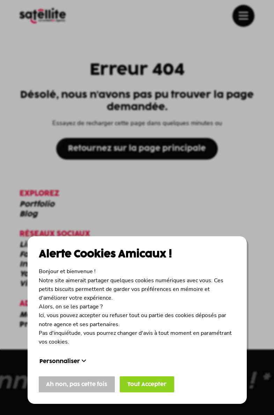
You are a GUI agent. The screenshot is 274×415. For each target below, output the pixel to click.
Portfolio (37, 204)
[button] (243, 15)
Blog (28, 214)
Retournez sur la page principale (137, 148)
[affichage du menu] (243, 16)
